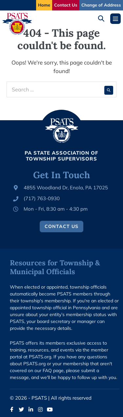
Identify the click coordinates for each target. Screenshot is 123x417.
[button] (103, 18)
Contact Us (65, 5)
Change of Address (101, 5)
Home (44, 5)
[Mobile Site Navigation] (115, 18)
